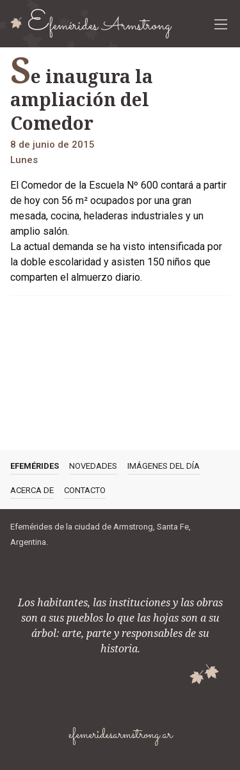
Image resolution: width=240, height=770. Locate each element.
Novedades (93, 466)
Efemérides (34, 466)
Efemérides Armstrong (99, 23)
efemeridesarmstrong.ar (120, 735)
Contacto (85, 490)
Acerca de (32, 490)
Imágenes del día (163, 466)
